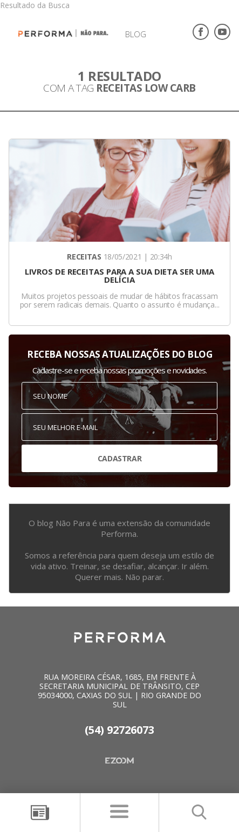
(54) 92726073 (119, 729)
